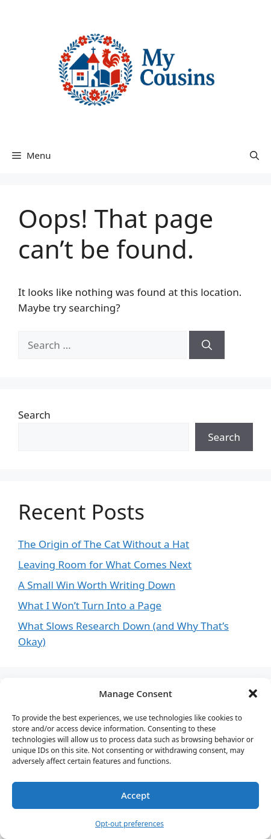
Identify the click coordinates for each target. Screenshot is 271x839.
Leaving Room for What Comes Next (105, 564)
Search (34, 415)
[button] (253, 693)
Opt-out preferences (129, 824)
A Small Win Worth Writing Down (96, 585)
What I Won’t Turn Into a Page (89, 605)
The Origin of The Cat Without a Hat (103, 544)
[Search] (207, 345)
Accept (135, 795)
